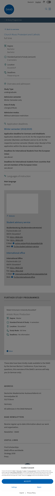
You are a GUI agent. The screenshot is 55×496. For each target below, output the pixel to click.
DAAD (14, 471)
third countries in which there (16, 472)
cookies (24, 471)
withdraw (29, 475)
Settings (14, 487)
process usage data (32, 471)
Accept (27, 481)
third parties (19, 471)
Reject (39, 487)
